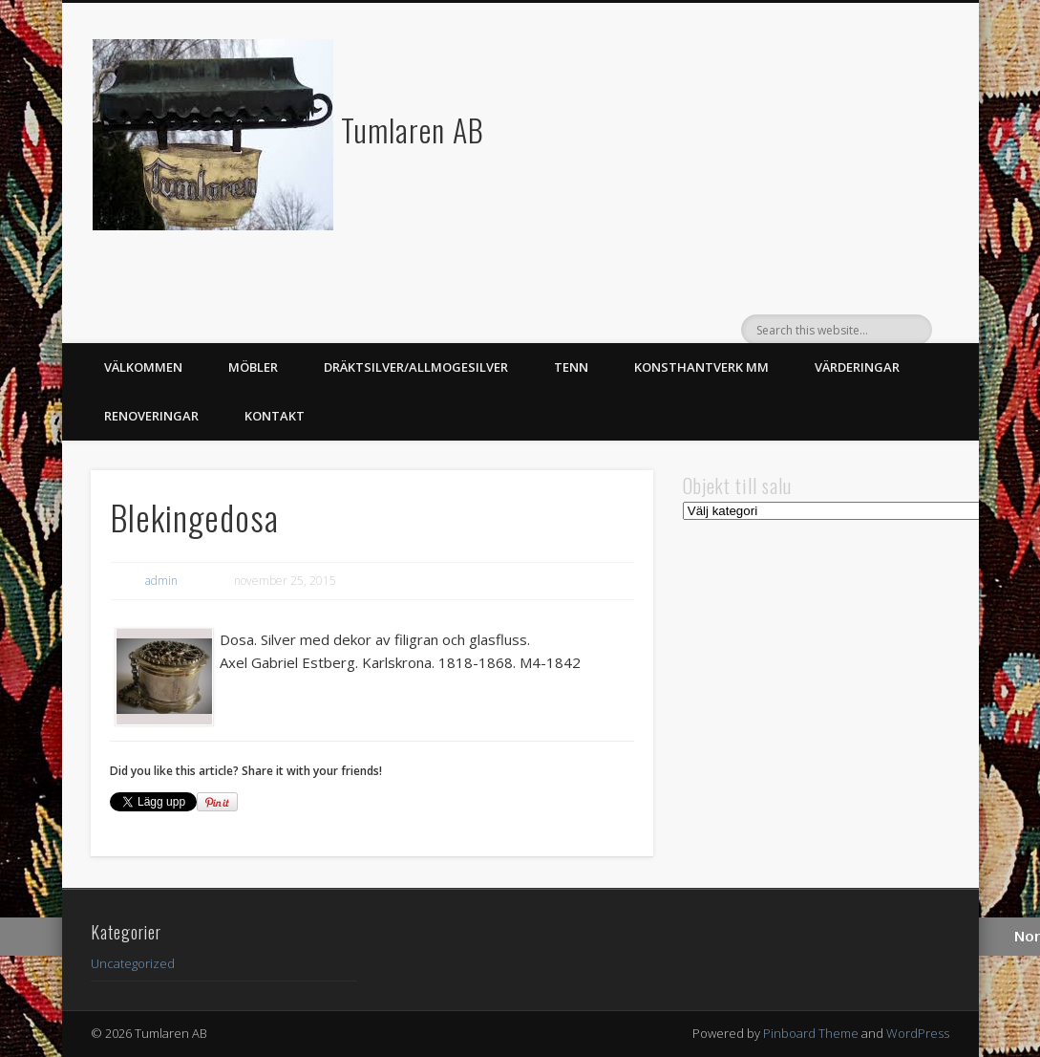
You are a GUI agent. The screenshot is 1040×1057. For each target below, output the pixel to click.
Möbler (253, 367)
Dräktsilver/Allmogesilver (416, 367)
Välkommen (143, 367)
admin (161, 580)
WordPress (917, 1033)
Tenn (571, 367)
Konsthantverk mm (701, 367)
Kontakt (274, 415)
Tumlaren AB (412, 129)
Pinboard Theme (811, 1033)
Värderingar (857, 367)
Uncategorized (133, 963)
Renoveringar (151, 415)
